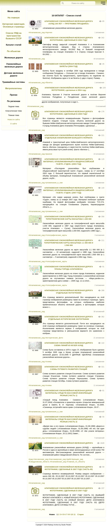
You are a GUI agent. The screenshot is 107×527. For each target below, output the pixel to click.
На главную (14, 18)
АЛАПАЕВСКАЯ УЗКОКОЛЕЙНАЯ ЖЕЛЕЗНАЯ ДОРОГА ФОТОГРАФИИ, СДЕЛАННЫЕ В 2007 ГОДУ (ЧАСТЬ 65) (68, 468)
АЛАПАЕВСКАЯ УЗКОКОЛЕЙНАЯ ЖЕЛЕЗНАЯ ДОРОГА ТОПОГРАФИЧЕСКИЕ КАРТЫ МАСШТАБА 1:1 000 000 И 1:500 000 (68, 242)
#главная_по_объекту (76, 462)
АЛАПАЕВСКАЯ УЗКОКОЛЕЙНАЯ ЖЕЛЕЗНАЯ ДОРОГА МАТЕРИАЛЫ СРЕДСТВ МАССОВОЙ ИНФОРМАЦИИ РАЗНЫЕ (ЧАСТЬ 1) (68, 392)
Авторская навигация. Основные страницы (13, 25)
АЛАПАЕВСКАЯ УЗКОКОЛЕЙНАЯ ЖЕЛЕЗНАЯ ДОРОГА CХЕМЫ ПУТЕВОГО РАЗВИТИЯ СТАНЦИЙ (68, 368)
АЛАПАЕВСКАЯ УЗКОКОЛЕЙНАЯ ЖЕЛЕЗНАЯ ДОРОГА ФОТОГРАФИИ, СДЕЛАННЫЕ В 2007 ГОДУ (68, 489)
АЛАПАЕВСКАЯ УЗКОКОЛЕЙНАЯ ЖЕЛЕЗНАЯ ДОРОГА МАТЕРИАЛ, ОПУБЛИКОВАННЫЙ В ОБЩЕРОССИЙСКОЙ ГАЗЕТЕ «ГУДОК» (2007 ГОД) (68, 190)
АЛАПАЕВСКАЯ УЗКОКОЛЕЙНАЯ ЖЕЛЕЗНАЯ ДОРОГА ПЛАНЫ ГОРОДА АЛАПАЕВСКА (68, 268)
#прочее (48, 32)
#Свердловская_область (39, 462)
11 (74, 514)
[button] (102, 3)
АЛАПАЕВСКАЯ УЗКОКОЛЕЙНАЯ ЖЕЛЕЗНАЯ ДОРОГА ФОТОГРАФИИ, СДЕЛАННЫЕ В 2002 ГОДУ (68, 39)
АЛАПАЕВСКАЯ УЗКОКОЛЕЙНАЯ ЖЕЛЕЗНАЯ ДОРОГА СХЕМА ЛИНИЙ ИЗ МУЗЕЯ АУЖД (68, 344)
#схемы (48, 362)
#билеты (49, 82)
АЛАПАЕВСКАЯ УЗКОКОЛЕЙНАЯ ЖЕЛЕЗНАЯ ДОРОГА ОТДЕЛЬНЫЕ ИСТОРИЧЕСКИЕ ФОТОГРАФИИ (68, 318)
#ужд (31, 459)
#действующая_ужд (74, 459)
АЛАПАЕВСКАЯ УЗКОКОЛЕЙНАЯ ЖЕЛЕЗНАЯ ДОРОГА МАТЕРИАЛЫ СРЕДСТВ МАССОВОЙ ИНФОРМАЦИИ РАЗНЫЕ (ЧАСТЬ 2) (68, 419)
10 (72, 514)
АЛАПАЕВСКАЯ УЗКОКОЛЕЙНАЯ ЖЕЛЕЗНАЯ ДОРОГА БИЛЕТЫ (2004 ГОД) (68, 65)
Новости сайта (14, 119)
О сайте (13, 124)
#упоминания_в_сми (54, 183)
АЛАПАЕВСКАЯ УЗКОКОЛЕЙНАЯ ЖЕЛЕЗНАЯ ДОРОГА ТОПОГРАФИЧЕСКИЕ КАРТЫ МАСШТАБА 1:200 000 (68, 218)
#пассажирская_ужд (57, 459)
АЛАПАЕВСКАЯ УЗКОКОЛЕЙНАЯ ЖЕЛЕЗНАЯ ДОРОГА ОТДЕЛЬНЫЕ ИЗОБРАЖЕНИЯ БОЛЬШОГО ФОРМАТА (68, 136)
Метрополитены (13, 88)
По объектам (13, 51)
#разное (48, 154)
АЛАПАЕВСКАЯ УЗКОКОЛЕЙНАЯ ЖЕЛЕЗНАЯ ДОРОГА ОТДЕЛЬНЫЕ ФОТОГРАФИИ (68, 291)
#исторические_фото (54, 338)
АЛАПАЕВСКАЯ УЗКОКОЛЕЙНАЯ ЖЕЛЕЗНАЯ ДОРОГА (68, 443)
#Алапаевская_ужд (37, 32)
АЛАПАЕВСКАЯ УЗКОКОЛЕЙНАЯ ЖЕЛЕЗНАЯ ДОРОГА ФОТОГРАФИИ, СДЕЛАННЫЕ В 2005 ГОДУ (68, 112)
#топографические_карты (56, 235)
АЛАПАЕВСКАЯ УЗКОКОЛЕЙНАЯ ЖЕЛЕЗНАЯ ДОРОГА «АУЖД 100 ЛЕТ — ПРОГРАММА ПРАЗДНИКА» (68, 22)
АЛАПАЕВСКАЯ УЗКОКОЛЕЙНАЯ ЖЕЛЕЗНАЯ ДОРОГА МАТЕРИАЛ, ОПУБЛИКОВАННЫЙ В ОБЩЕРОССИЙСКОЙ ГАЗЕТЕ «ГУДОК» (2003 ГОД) (68, 161)
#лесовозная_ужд (40, 459)
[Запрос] (77, 3)
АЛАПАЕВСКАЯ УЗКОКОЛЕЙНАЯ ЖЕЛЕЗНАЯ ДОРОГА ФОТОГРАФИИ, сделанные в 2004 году (69, 89)
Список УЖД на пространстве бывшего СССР (14, 36)
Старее (80, 514)
